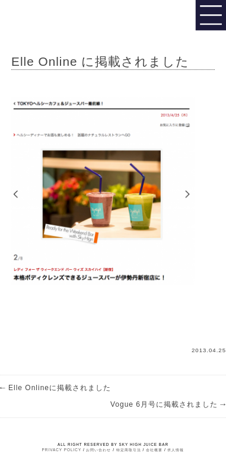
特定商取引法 (128, 450)
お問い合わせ (98, 450)
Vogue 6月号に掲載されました (168, 404)
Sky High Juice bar (49, 18)
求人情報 (175, 450)
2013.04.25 (209, 350)
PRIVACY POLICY (62, 450)
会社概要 (154, 450)
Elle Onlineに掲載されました (55, 388)
